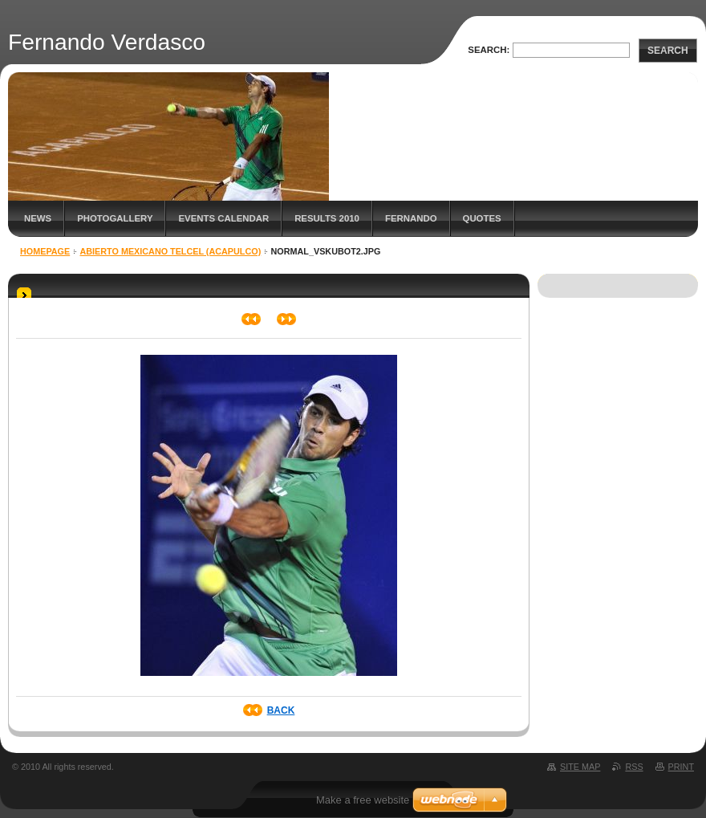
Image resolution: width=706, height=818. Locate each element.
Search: (488, 50)
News (37, 218)
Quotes (482, 218)
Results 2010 (326, 218)
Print (681, 766)
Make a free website (362, 800)
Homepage (45, 251)
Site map (580, 766)
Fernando (411, 218)
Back (281, 710)
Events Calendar (223, 218)
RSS (634, 766)
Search (667, 50)
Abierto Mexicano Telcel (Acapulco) (171, 251)
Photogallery (114, 218)
